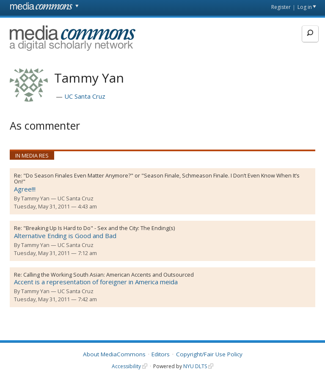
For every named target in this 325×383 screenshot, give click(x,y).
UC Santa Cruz (84, 96)
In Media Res (32, 155)
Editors (160, 354)
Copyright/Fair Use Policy (209, 354)
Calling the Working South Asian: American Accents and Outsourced (108, 274)
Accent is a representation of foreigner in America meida (96, 282)
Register (281, 7)
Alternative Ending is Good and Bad (65, 235)
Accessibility (126, 366)
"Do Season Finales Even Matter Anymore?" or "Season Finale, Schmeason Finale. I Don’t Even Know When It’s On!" (157, 179)
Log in (304, 7)
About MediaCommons (114, 354)
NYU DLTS (195, 366)
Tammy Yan (35, 198)
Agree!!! (25, 189)
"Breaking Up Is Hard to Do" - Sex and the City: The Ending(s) (99, 228)
